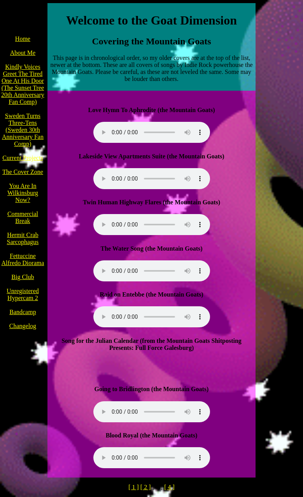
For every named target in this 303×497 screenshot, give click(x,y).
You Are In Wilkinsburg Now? (22, 193)
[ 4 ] (169, 487)
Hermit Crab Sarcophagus (23, 238)
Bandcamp (22, 312)
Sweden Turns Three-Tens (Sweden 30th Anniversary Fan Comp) (23, 129)
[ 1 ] (133, 487)
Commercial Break (22, 217)
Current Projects (22, 158)
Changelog (22, 326)
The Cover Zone (22, 172)
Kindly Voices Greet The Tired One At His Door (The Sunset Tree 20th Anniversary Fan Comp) (22, 84)
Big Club (22, 277)
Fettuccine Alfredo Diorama (23, 259)
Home (22, 38)
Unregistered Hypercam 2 (23, 294)
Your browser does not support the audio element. (151, 132)
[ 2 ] (145, 487)
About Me (22, 52)
